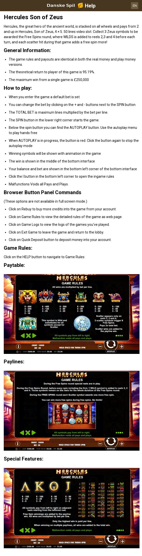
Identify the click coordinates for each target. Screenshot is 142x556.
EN (135, 5)
